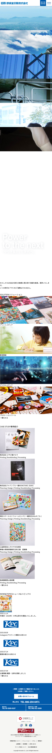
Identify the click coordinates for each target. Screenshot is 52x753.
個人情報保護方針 (32, 747)
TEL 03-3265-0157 (8, 708)
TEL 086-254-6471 (29, 701)
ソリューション (26, 741)
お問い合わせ (32, 744)
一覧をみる (4, 418)
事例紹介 (40, 741)
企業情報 (18, 744)
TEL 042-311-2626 (34, 708)
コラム (33, 741)
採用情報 (25, 744)
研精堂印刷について (15, 741)
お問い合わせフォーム (26, 696)
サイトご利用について (20, 747)
